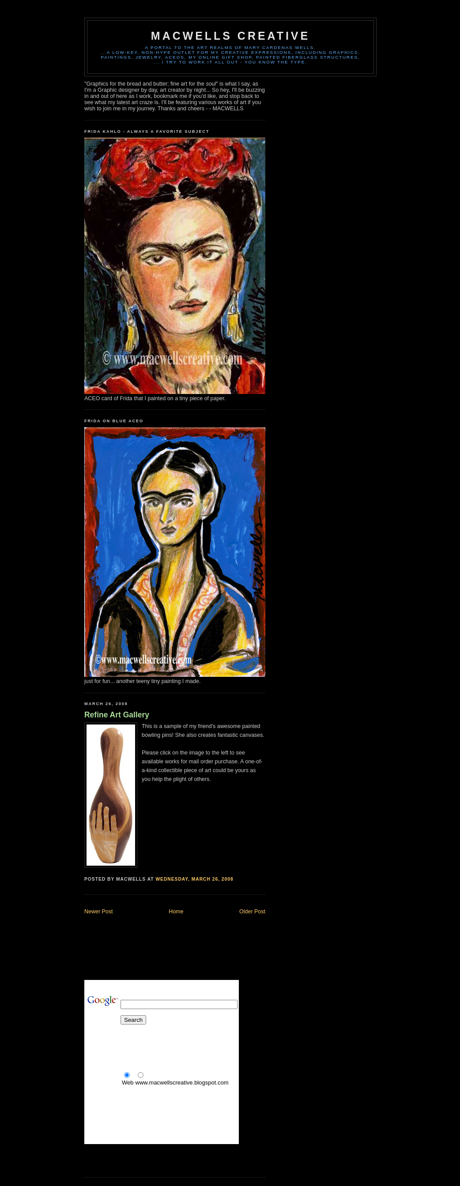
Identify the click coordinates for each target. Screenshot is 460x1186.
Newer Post (98, 911)
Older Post (252, 911)
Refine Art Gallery (116, 714)
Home (176, 911)
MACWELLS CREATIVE (230, 36)
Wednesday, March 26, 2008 (194, 879)
